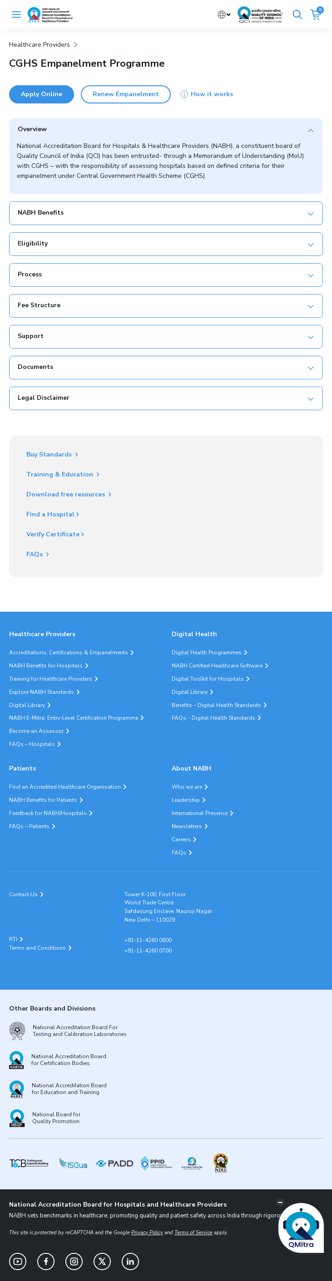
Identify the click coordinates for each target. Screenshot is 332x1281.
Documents (35, 367)
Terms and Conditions (37, 948)
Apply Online (41, 94)
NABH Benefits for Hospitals (46, 665)
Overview (32, 129)
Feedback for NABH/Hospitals (48, 813)
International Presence (200, 813)
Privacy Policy (147, 1232)
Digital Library (27, 705)
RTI (13, 939)
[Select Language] (224, 15)
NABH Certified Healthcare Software (217, 665)
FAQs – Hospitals (32, 744)
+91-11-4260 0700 (148, 950)
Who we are (187, 786)
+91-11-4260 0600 (148, 940)
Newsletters (187, 826)
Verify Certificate (52, 534)
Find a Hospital (50, 514)
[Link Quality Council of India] (260, 14)
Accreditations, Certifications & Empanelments (68, 652)
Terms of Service (193, 1232)
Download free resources (66, 494)
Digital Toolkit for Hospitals (208, 678)
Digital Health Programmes (207, 652)
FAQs (35, 554)
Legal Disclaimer (43, 397)
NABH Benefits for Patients (43, 800)
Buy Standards (50, 454)
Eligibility (33, 243)
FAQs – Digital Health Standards (213, 717)
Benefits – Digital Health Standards (216, 705)
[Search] (297, 14)
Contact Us (23, 894)
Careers (181, 839)
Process (30, 274)
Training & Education (60, 474)
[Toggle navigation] (16, 14)
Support (31, 336)
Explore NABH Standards (41, 692)
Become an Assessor (36, 731)
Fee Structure (39, 305)
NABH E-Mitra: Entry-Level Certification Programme (73, 717)
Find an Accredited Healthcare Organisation (65, 786)
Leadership (186, 800)
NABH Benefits (41, 212)
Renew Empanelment (126, 94)
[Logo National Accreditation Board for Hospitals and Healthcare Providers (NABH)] (50, 15)
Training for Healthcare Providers (50, 678)
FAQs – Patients (29, 826)
